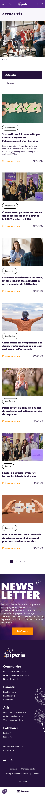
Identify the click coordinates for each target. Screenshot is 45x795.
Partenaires (7, 736)
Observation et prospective (14, 675)
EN (38, 4)
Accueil (13, 59)
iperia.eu (13, 768)
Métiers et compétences (13, 671)
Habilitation (8, 695)
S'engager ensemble (12, 720)
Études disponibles (11, 679)
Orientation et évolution (13, 712)
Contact (25, 791)
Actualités (7, 750)
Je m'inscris (22, 631)
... (33, 561)
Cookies (36, 773)
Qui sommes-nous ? (12, 746)
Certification (8, 699)
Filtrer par (10, 83)
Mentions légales (28, 768)
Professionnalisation (11, 716)
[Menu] (3, 4)
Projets (6, 733)
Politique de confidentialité (17, 773)
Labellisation (8, 692)
